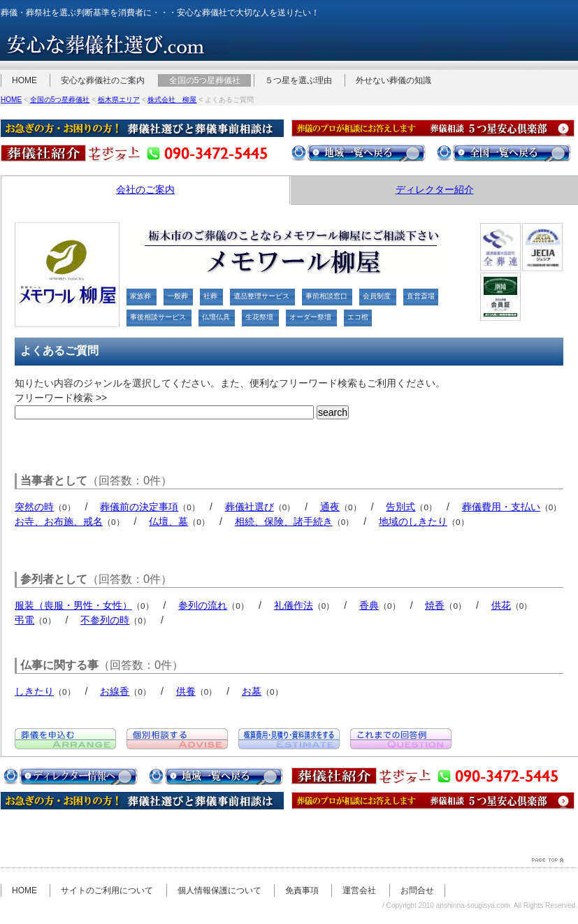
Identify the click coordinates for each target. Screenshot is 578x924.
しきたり (34, 691)
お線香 (114, 691)
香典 (369, 605)
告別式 (400, 506)
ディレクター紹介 (435, 189)
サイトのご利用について (107, 890)
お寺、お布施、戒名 (59, 521)
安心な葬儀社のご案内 (103, 80)
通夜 (330, 506)
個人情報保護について (219, 890)
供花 (501, 605)
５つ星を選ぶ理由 (298, 80)
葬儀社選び (249, 506)
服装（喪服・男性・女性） (73, 605)
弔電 (24, 620)
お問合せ (417, 890)
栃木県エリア (119, 99)
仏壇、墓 (168, 521)
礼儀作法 (293, 605)
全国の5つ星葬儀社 (205, 80)
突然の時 (34, 506)
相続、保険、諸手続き (284, 521)
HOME (24, 80)
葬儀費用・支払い (501, 506)
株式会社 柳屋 (171, 99)
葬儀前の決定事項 (139, 506)
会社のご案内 (145, 189)
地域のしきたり (413, 521)
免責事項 (302, 890)
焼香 (435, 605)
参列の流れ (202, 605)
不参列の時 (104, 620)
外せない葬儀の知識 (393, 80)
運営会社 (359, 890)
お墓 (251, 691)
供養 (186, 691)
